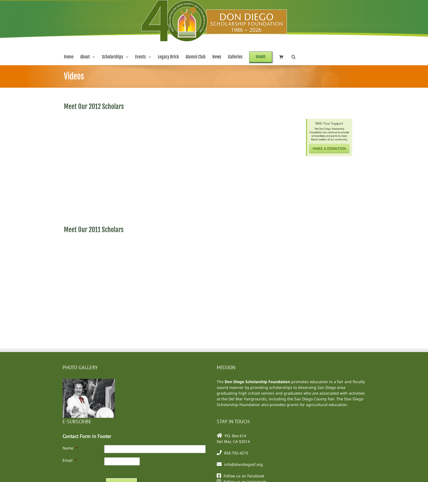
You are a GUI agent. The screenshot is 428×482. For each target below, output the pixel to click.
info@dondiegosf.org (243, 464)
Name (70, 448)
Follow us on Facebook (244, 475)
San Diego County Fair (314, 398)
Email (70, 460)
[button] (294, 57)
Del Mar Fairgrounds (247, 398)
